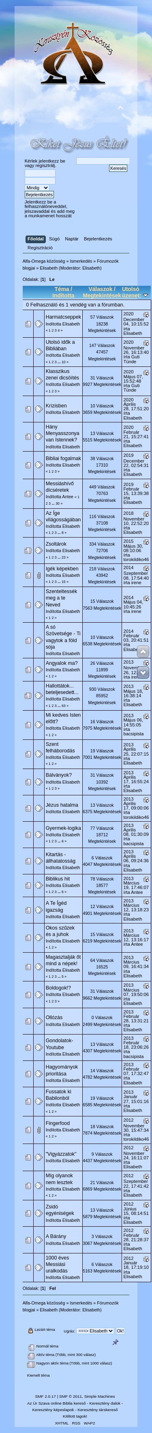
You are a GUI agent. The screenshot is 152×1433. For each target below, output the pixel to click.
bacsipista (134, 733)
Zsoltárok (56, 544)
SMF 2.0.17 (45, 1396)
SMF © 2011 (70, 1396)
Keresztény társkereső (97, 1409)
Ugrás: (69, 1331)
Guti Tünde (132, 359)
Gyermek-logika (63, 828)
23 (64, 557)
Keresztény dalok (104, 1403)
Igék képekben (62, 569)
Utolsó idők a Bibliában (60, 345)
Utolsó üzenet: (135, 292)
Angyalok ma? (62, 663)
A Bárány (56, 1236)
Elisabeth (91, 268)
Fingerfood (58, 1123)
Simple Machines (99, 1396)
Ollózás (54, 1017)
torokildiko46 (136, 559)
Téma (62, 289)
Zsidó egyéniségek (60, 1210)
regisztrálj (45, 165)
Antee (67, 496)
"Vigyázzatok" (61, 1154)
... (60, 362)
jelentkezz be (52, 161)
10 (64, 362)
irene (136, 582)
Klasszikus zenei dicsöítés (62, 374)
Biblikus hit (58, 879)
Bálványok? (59, 775)
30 (58, 503)
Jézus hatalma (62, 805)
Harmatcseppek (63, 317)
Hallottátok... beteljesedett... (62, 689)
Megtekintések (102, 296)
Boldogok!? (58, 988)
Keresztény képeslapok (53, 1409)
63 (64, 706)
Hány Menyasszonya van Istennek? (62, 433)
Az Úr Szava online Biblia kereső (56, 1403)
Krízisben (56, 406)
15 (64, 582)
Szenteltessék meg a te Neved (61, 598)
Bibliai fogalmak (63, 458)
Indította (63, 296)
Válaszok (101, 289)
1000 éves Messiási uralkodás (57, 1264)
